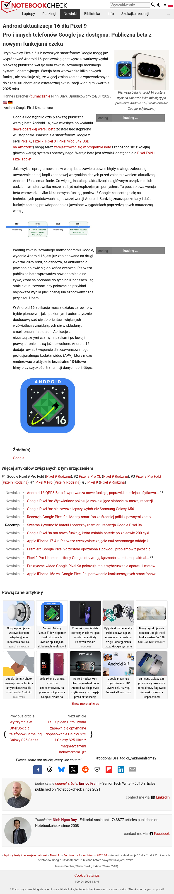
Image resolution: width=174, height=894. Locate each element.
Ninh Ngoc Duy (65, 820)
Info (111, 14)
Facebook (160, 834)
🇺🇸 (5, 102)
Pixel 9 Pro (44, 482)
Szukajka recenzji (135, 14)
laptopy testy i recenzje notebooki (25, 855)
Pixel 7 (38, 141)
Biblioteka (92, 14)
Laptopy (28, 14)
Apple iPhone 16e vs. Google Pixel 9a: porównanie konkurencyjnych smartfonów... (92, 574)
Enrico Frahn (89, 783)
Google (18, 458)
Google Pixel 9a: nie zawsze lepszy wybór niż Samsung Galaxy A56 (80, 509)
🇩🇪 (10, 102)
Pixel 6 (26, 141)
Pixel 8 (50, 141)
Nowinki (70, 14)
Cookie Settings (87, 875)
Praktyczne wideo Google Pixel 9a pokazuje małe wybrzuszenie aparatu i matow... (92, 566)
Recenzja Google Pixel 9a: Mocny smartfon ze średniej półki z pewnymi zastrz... (91, 517)
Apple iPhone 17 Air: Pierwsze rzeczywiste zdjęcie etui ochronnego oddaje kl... (89, 541)
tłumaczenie (40, 96)
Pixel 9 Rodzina (58, 476)
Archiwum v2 (71, 855)
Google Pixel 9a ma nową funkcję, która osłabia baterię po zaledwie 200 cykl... (89, 533)
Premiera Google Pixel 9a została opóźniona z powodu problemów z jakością (88, 549)
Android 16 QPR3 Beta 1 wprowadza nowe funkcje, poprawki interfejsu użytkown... (93, 493)
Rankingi (49, 14)
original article (66, 783)
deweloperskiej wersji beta (34, 129)
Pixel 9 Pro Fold (148, 476)
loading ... (104, 118)
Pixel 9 (63, 141)
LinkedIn (160, 797)
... (168, 14)
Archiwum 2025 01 (95, 855)
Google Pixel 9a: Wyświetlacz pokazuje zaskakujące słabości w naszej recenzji (90, 501)
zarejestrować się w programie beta (82, 147)
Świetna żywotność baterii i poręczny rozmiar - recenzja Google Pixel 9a (84, 525)
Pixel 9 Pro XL (90, 476)
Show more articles (85, 703)
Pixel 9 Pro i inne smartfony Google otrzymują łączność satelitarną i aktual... (88, 558)
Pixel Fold (145, 153)
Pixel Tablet (22, 159)
